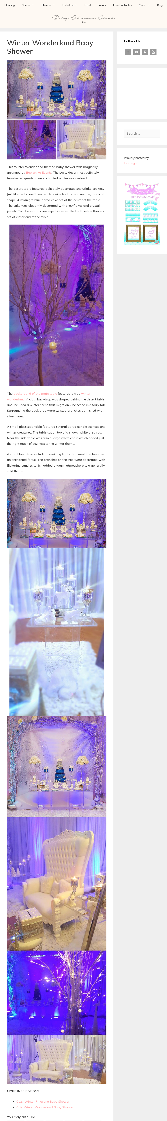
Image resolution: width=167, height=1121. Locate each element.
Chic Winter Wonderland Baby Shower (45, 1107)
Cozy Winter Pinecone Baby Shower (42, 1101)
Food (87, 5)
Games (30, 5)
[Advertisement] (145, 92)
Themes (50, 5)
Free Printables (122, 5)
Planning (9, 5)
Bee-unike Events (38, 172)
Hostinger (131, 163)
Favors (102, 5)
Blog (160, 5)
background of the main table (35, 394)
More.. (146, 5)
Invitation (71, 5)
